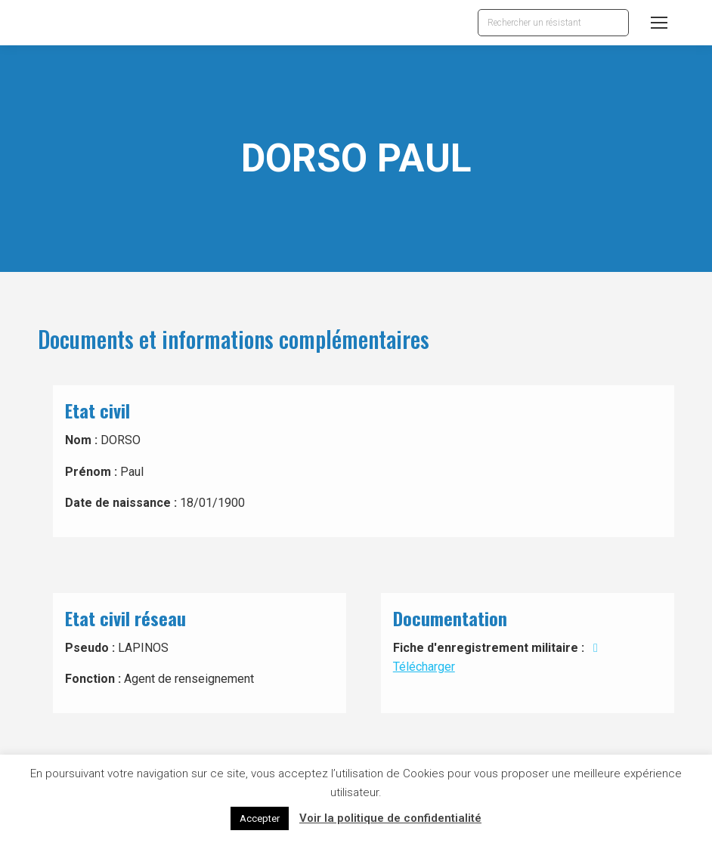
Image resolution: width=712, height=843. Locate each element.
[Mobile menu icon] (659, 23)
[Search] (553, 22)
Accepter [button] (260, 818)
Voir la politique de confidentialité (390, 818)
